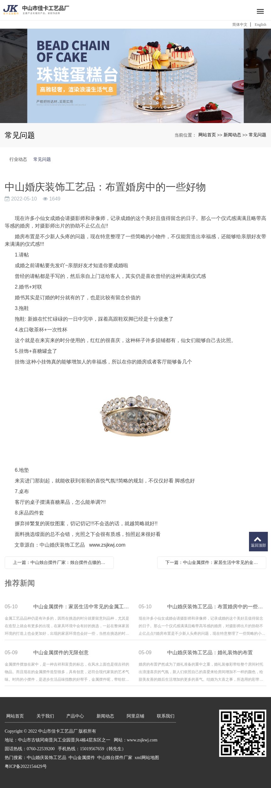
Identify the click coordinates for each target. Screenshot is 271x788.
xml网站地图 (147, 757)
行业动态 (18, 159)
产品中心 (75, 715)
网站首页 (207, 134)
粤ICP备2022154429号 (26, 766)
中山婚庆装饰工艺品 (46, 757)
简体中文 (239, 24)
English (260, 24)
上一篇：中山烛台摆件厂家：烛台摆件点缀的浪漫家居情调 (61, 562)
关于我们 (45, 715)
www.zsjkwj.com (107, 545)
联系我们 (165, 715)
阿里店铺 (135, 715)
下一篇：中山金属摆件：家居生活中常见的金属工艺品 (213, 562)
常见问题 (257, 134)
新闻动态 (232, 134)
